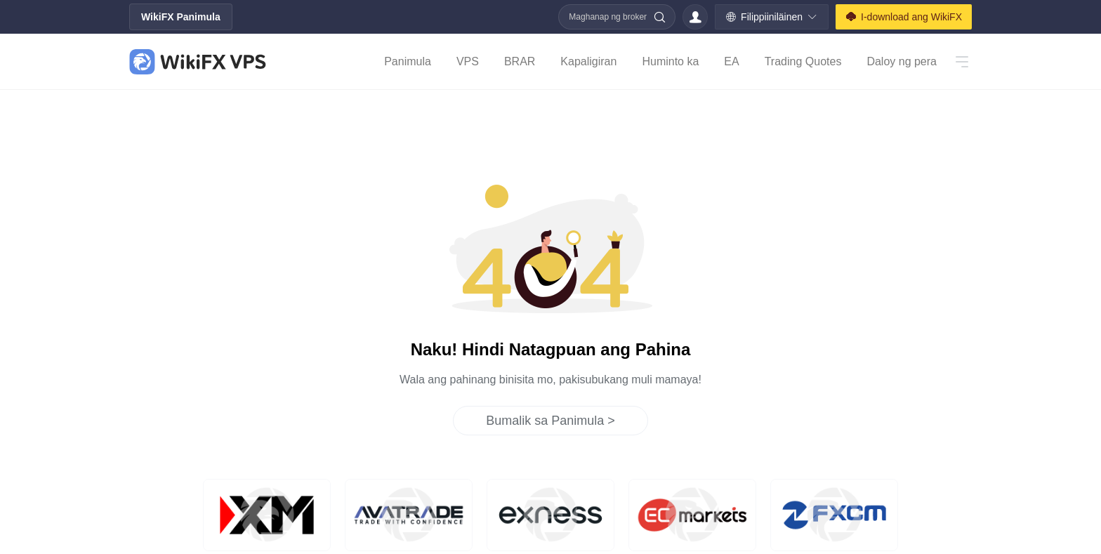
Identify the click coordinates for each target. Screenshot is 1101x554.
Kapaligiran (588, 61)
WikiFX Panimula (180, 16)
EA (731, 61)
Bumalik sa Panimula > (550, 421)
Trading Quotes (803, 61)
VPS (467, 61)
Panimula (407, 61)
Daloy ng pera (901, 61)
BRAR (519, 61)
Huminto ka (670, 61)
